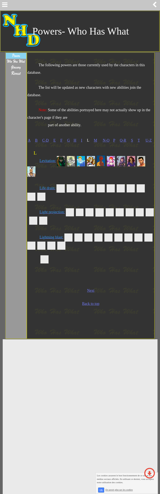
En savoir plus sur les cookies (119, 490)
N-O (106, 140)
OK (101, 490)
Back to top (90, 304)
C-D (45, 140)
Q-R (123, 140)
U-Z (148, 140)
